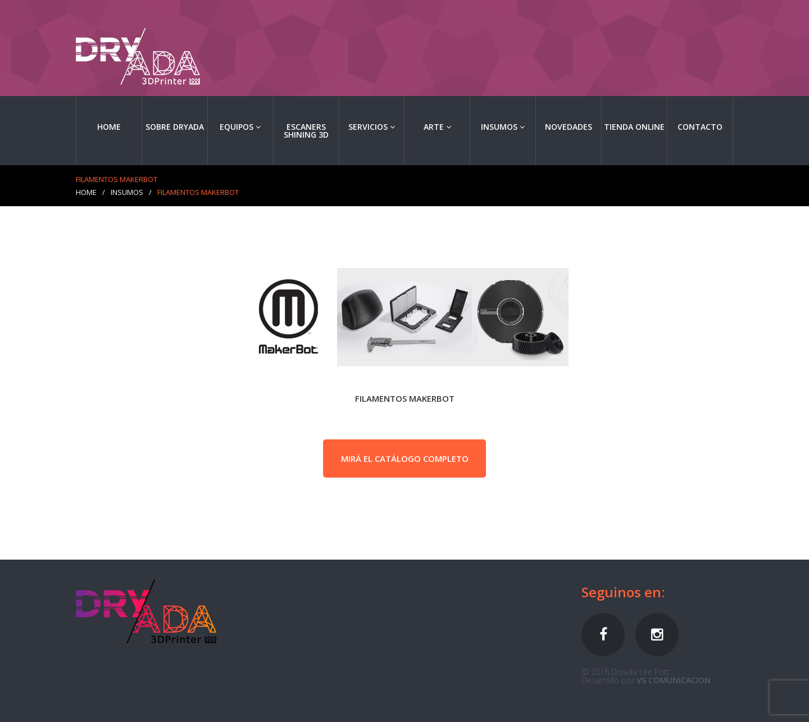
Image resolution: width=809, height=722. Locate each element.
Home (109, 126)
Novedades (568, 126)
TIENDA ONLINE (634, 126)
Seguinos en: (623, 592)
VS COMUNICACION (674, 680)
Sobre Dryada (175, 126)
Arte (437, 126)
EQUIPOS (240, 126)
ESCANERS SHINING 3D (306, 130)
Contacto (700, 126)
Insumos (503, 126)
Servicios (371, 126)
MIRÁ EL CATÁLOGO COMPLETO (405, 458)
